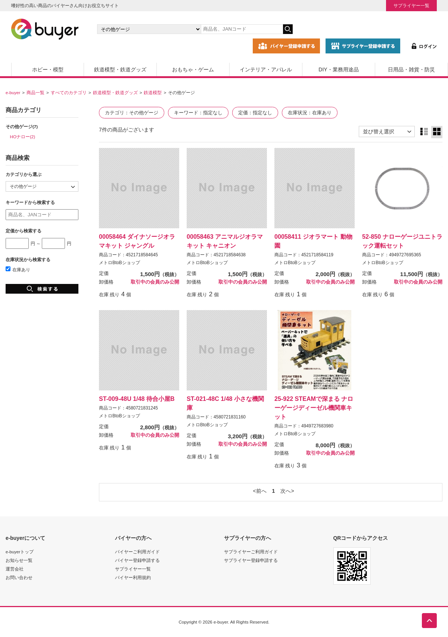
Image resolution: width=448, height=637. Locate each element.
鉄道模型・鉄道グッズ (120, 69)
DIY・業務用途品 (338, 69)
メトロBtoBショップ (119, 262)
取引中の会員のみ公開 (155, 282)
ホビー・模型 (47, 69)
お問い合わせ (19, 577)
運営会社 (15, 568)
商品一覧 (35, 92)
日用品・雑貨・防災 (411, 69)
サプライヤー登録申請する (251, 560)
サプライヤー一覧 (411, 5)
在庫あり (18, 269)
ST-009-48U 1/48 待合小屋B (137, 398)
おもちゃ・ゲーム (193, 69)
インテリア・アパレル (266, 69)
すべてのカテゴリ (69, 92)
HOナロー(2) (22, 136)
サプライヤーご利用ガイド (251, 551)
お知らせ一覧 (19, 560)
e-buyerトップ (20, 551)
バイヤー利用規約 (133, 577)
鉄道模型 (153, 92)
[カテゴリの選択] (149, 29)
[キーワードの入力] (242, 29)
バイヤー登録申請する (137, 560)
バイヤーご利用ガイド (137, 551)
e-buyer (13, 92)
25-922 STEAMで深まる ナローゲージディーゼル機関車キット (313, 407)
